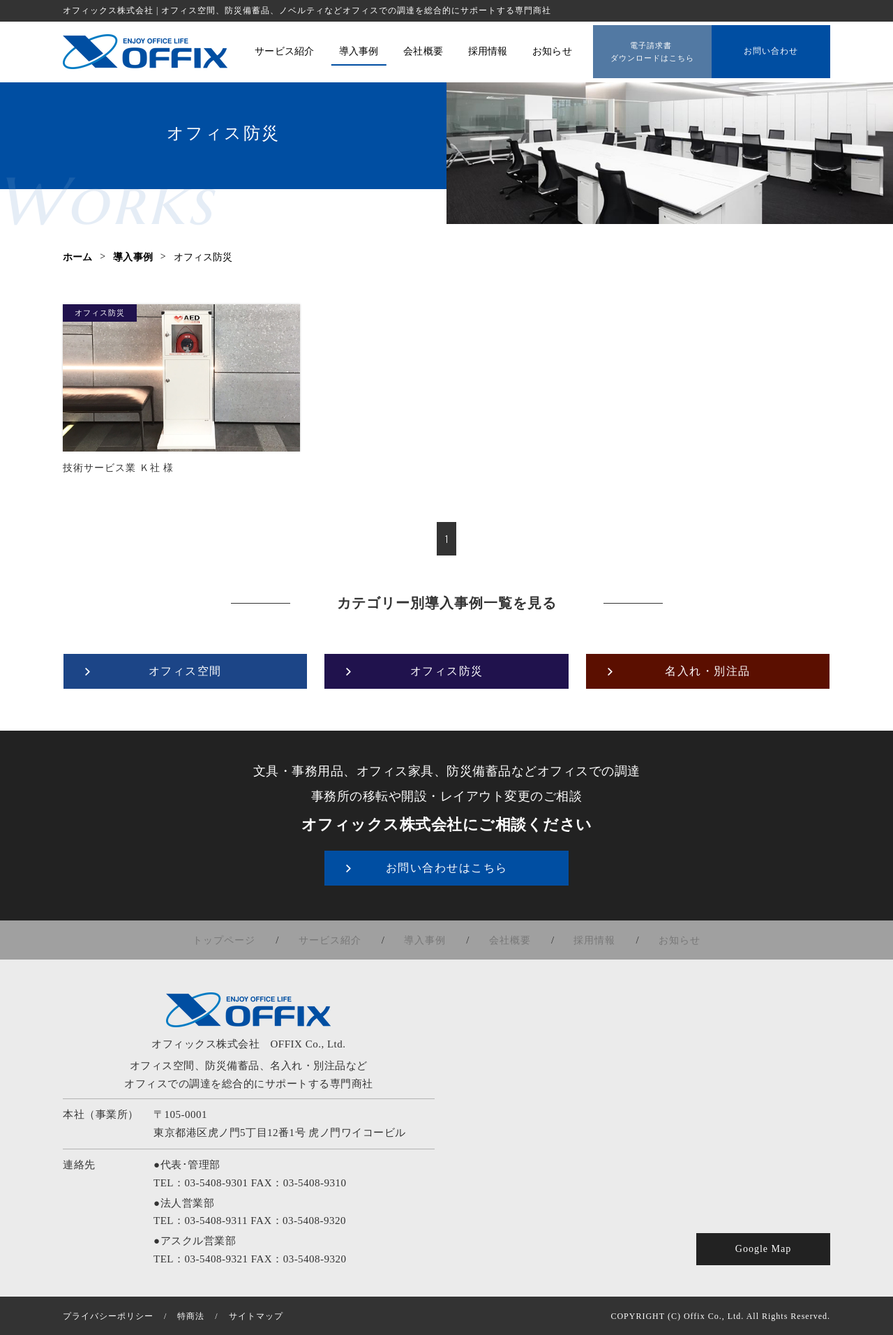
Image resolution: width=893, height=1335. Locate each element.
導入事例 (428, 939)
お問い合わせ (771, 49)
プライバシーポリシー (108, 1315)
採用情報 (588, 939)
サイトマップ (256, 1315)
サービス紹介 (337, 939)
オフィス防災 (100, 312)
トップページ (235, 939)
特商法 (190, 1315)
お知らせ (668, 939)
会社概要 (508, 939)
